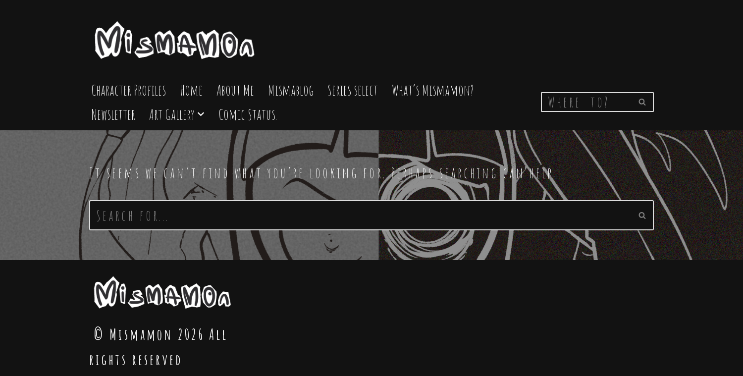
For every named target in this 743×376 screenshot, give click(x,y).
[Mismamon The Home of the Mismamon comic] (176, 36)
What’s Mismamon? (433, 90)
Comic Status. (247, 114)
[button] (201, 114)
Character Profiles (128, 90)
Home (191, 90)
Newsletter (113, 114)
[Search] (586, 102)
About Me (235, 90)
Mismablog (291, 90)
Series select (352, 90)
